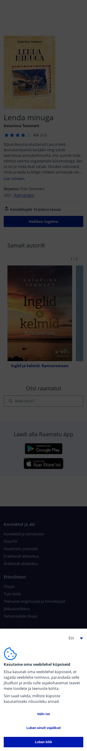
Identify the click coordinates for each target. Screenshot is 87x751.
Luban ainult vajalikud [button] (43, 728)
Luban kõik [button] (43, 742)
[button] (74, 638)
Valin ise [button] (43, 714)
